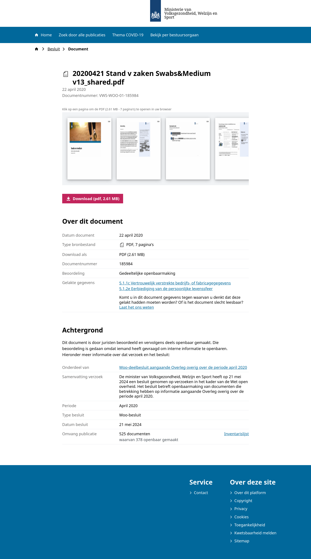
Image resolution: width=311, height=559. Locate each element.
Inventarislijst (236, 433)
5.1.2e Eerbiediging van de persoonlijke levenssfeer (166, 288)
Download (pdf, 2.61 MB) (92, 198)
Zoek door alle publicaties (82, 34)
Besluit (55, 49)
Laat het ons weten (136, 307)
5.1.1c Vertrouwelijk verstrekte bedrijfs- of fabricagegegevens (175, 283)
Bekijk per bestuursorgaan (174, 34)
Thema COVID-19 (127, 34)
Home (43, 34)
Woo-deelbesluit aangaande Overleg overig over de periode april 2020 (183, 367)
